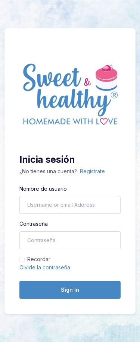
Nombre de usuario (43, 189)
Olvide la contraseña (44, 267)
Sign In (70, 289)
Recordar (38, 259)
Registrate (92, 171)
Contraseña (33, 224)
